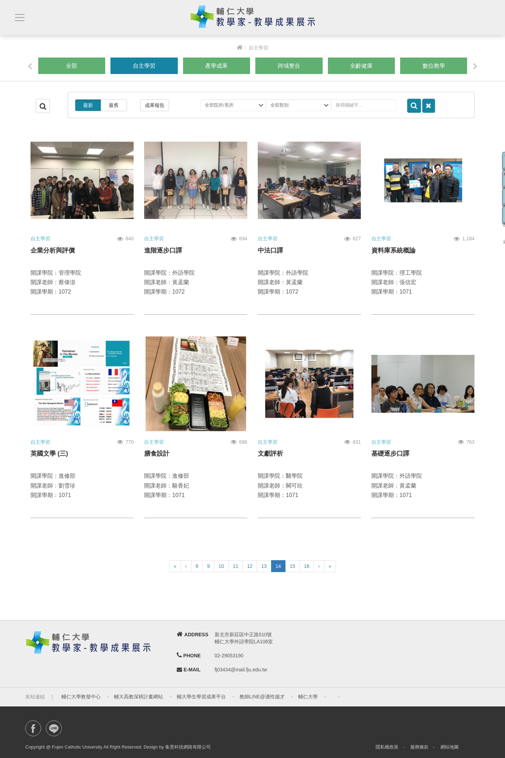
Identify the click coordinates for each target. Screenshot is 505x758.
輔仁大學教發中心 (81, 696)
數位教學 (434, 66)
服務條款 (419, 747)
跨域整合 (289, 66)
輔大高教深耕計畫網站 (138, 696)
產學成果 (216, 66)
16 (307, 566)
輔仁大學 (308, 696)
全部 (71, 66)
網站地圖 (449, 747)
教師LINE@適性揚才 (262, 696)
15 (292, 566)
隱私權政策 (387, 747)
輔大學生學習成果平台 (201, 696)
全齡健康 (361, 66)
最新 (88, 105)
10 (221, 566)
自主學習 (144, 66)
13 (264, 566)
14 (278, 566)
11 (235, 566)
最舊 (114, 105)
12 (249, 566)
